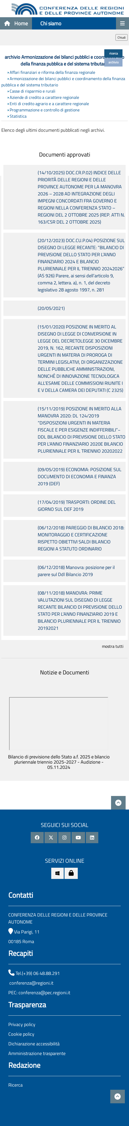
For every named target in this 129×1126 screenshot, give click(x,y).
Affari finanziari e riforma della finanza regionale (52, 72)
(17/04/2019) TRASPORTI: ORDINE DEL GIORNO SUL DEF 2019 (77, 506)
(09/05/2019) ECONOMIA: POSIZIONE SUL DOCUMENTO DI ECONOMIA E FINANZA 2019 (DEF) (79, 476)
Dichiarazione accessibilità (34, 1043)
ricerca (113, 53)
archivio (113, 62)
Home (16, 23)
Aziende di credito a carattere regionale (44, 97)
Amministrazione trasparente (37, 1053)
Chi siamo (50, 23)
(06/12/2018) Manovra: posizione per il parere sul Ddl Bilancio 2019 (76, 571)
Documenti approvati (64, 154)
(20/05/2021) (51, 308)
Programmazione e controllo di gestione (45, 110)
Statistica (18, 116)
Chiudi (122, 37)
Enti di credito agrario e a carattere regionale (49, 103)
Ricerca (15, 1084)
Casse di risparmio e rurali (32, 91)
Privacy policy (21, 1024)
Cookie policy (21, 1034)
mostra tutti (113, 646)
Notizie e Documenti (64, 672)
